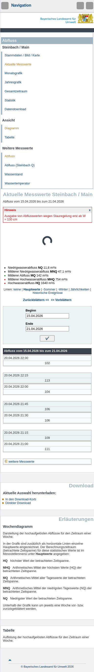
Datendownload (15, 109)
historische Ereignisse (48, 293)
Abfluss (10, 156)
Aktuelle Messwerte (18, 64)
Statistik (10, 100)
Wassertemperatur (17, 183)
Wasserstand (14, 174)
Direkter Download (18, 503)
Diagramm (12, 128)
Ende (29, 323)
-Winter (63, 289)
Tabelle (9, 137)
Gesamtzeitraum (16, 91)
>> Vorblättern (61, 300)
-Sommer (49, 289)
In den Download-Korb (20, 499)
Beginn (31, 310)
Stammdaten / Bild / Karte (22, 55)
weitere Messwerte (21, 461)
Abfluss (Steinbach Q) (20, 165)
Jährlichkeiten (79, 289)
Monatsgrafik (13, 73)
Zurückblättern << (36, 300)
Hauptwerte (32, 289)
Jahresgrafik (13, 82)
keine (17, 289)
